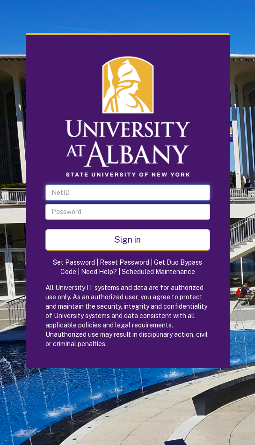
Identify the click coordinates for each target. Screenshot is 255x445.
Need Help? (99, 271)
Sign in (128, 240)
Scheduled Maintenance (158, 271)
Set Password (74, 262)
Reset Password (124, 262)
